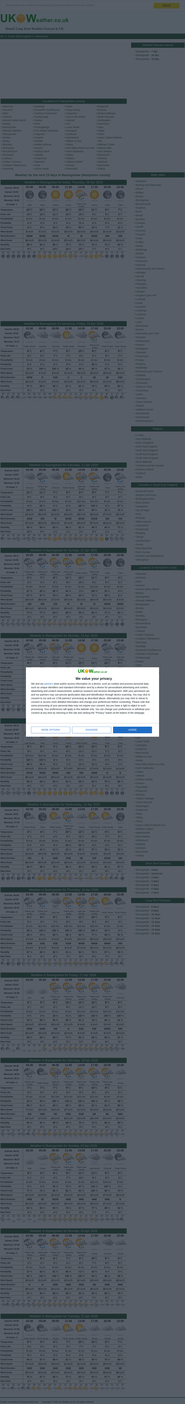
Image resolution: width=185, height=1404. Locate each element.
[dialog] (92, 702)
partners (48, 684)
